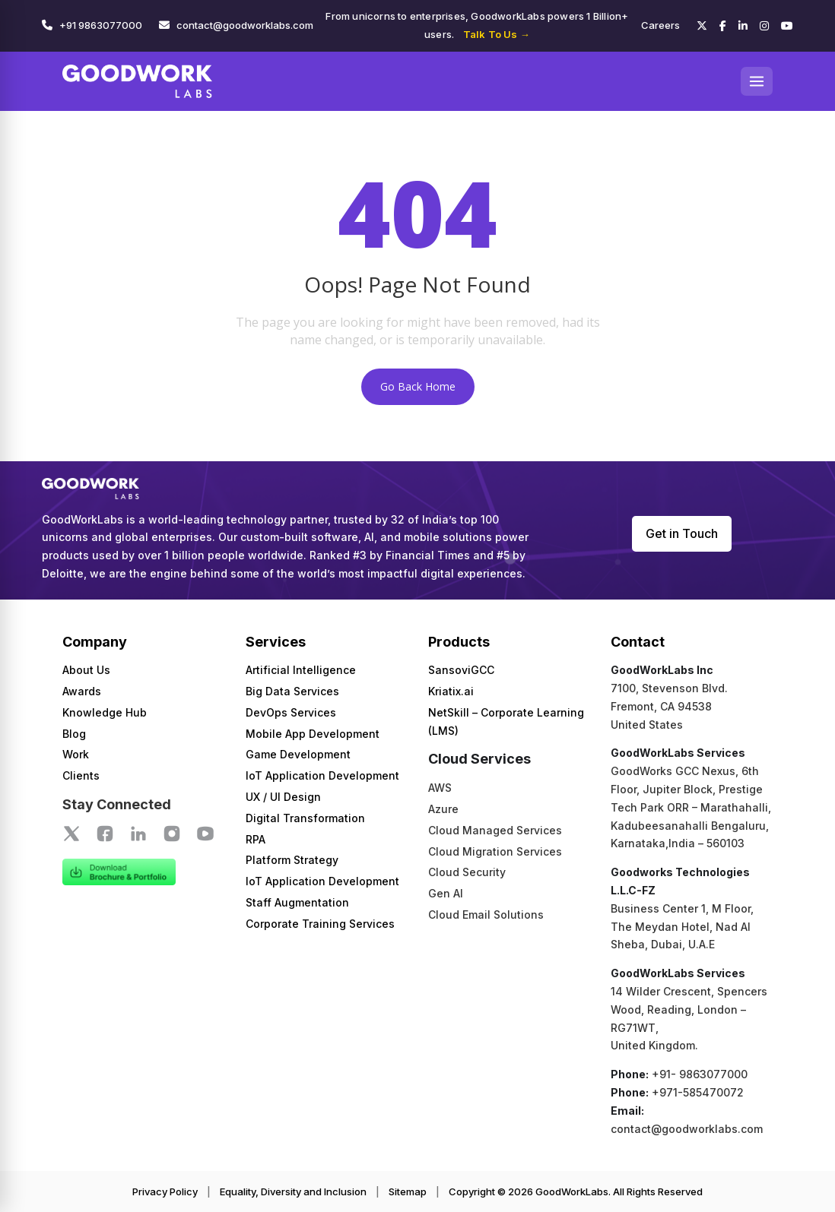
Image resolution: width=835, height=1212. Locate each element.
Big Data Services (292, 691)
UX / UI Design (283, 796)
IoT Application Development (322, 775)
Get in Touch (682, 533)
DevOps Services (291, 712)
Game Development (298, 754)
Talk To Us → (496, 34)
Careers (660, 25)
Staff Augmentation (297, 902)
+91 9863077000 (100, 25)
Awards (81, 691)
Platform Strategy (292, 859)
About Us (86, 669)
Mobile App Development (312, 733)
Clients (81, 775)
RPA (255, 839)
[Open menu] (757, 81)
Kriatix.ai (451, 691)
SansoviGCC (461, 669)
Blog (74, 733)
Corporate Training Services (320, 923)
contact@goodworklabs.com (244, 25)
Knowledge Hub (104, 712)
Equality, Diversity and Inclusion (293, 1191)
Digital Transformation (305, 818)
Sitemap (408, 1191)
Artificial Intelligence (301, 669)
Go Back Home (418, 386)
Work (75, 754)
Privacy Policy (165, 1191)
